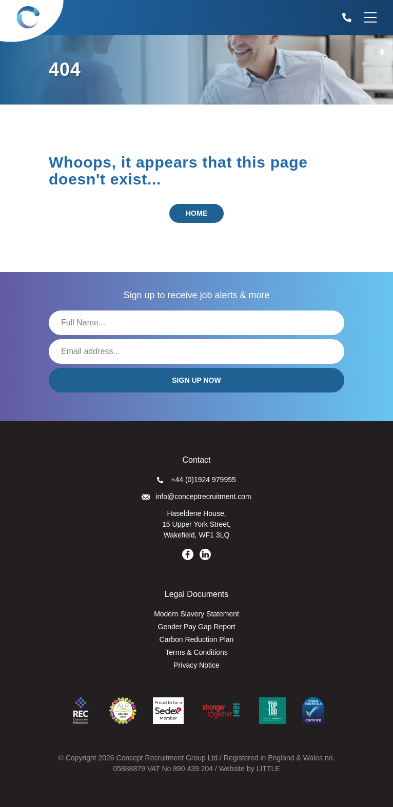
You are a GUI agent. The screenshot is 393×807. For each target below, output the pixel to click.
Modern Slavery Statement (196, 614)
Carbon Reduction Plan (197, 639)
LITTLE (268, 768)
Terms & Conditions (196, 652)
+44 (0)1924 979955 (196, 479)
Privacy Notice (196, 665)
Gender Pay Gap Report (196, 627)
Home (196, 213)
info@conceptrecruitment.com (196, 496)
